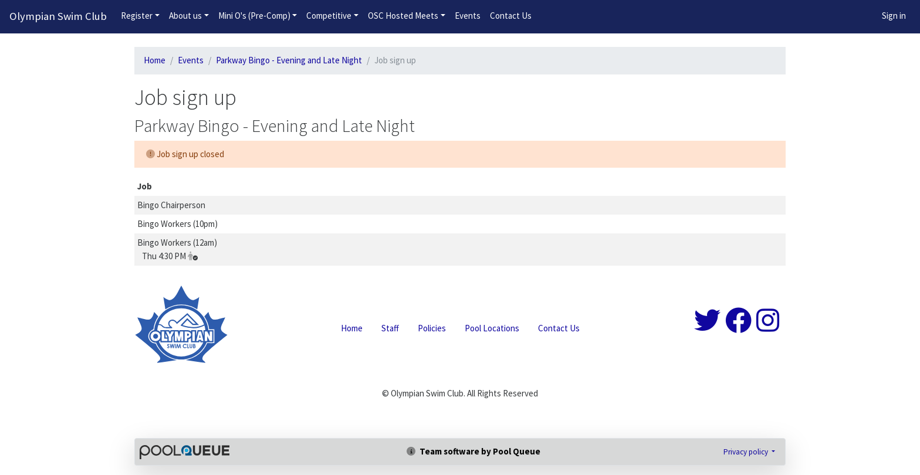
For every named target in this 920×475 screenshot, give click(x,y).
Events (468, 15)
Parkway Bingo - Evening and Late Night (289, 60)
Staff (390, 328)
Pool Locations (492, 328)
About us (185, 15)
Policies (432, 328)
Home (154, 60)
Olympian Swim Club (58, 16)
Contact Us (511, 15)
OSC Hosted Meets (403, 15)
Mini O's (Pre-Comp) (254, 15)
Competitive (328, 15)
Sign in (894, 15)
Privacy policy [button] (746, 452)
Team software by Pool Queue (473, 451)
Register (137, 15)
